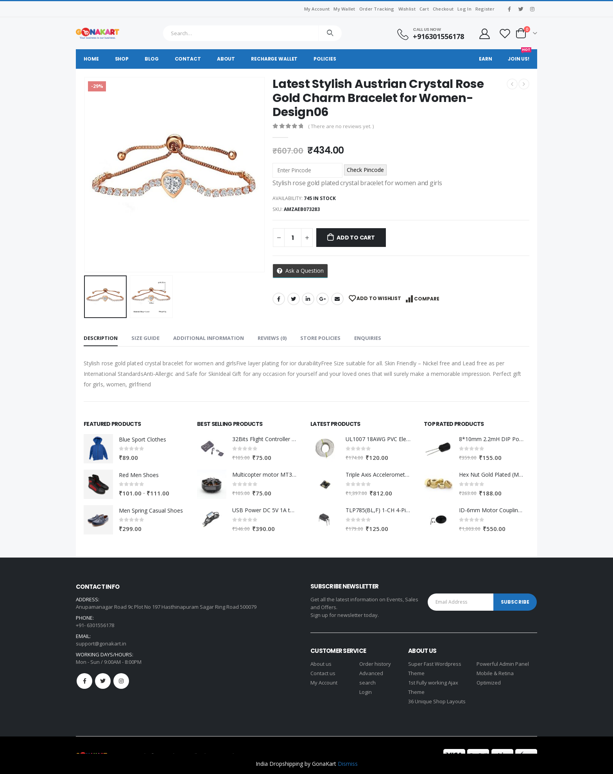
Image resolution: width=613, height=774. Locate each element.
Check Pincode (365, 169)
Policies (325, 58)
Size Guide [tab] (145, 337)
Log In (464, 9)
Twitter (293, 299)
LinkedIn (308, 299)
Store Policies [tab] (320, 337)
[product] (98, 448)
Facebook (278, 299)
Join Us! (519, 55)
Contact (188, 58)
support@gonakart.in (101, 643)
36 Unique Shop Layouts (437, 701)
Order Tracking (376, 9)
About (226, 58)
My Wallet (344, 9)
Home (91, 58)
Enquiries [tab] (367, 337)
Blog (152, 58)
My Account (317, 9)
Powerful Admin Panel (503, 663)
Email (337, 299)
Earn (485, 58)
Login (365, 691)
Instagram (121, 681)
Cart (424, 9)
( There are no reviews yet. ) (341, 126)
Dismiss (348, 763)
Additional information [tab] (208, 337)
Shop (122, 58)
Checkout (443, 9)
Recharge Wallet (274, 58)
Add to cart (356, 237)
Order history (375, 663)
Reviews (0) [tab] (272, 337)
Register (485, 9)
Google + (322, 299)
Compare (426, 298)
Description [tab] (101, 337)
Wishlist (407, 9)
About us (321, 663)
